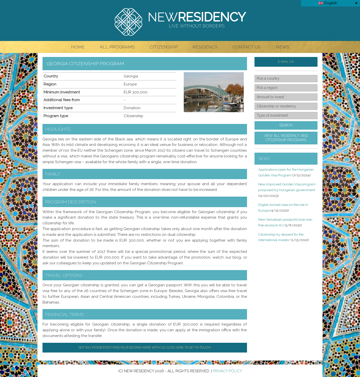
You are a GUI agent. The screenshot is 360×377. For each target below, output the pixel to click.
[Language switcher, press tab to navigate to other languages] (330, 3)
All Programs (117, 46)
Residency (205, 46)
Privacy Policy (227, 371)
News (282, 46)
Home (78, 46)
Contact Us (246, 46)
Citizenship (164, 46)
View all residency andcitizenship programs (286, 138)
